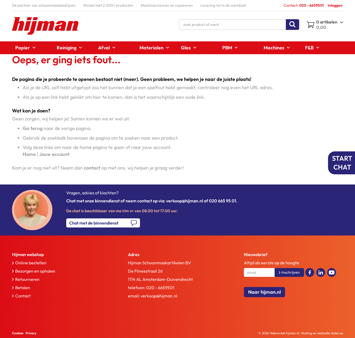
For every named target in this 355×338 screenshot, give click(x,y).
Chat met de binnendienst (93, 223)
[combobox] (239, 24)
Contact (23, 295)
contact (92, 168)
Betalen (22, 287)
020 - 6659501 (160, 287)
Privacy (31, 333)
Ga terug (32, 128)
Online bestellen (30, 262)
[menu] (177, 47)
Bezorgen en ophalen (35, 271)
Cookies (17, 333)
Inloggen (335, 5)
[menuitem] (23, 47)
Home (29, 154)
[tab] (58, 254)
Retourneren (27, 279)
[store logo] (45, 26)
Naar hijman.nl (264, 292)
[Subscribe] (289, 272)
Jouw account (54, 154)
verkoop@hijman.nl (159, 295)
